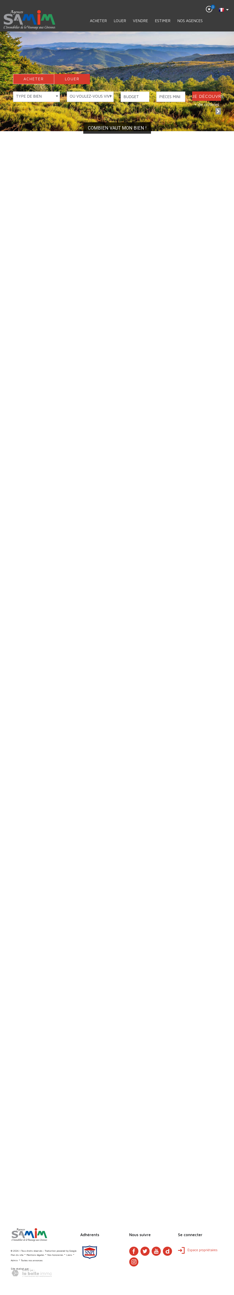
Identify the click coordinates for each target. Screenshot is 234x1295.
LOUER (72, 79)
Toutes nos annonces (32, 1260)
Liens (69, 1254)
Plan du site (17, 1254)
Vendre (140, 20)
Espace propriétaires (198, 1250)
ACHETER (34, 79)
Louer (120, 20)
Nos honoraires (55, 1254)
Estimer (162, 20)
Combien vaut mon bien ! (117, 128)
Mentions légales (35, 1254)
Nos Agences (190, 20)
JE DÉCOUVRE (206, 96)
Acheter (98, 20)
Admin (14, 1260)
